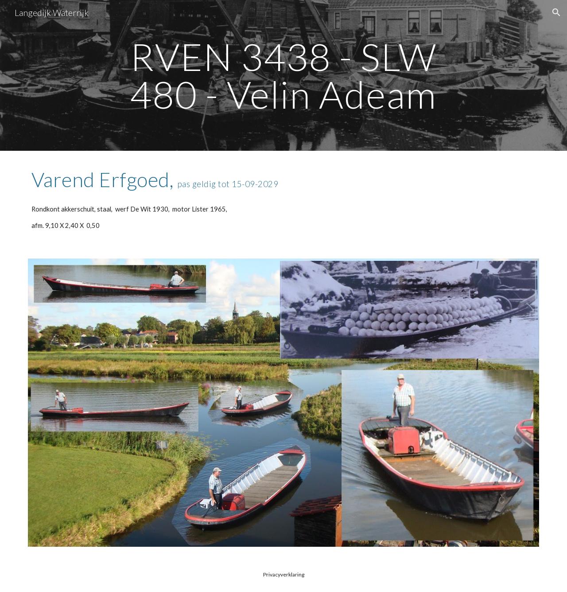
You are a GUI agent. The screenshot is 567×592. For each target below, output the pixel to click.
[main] (283, 75)
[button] (556, 12)
